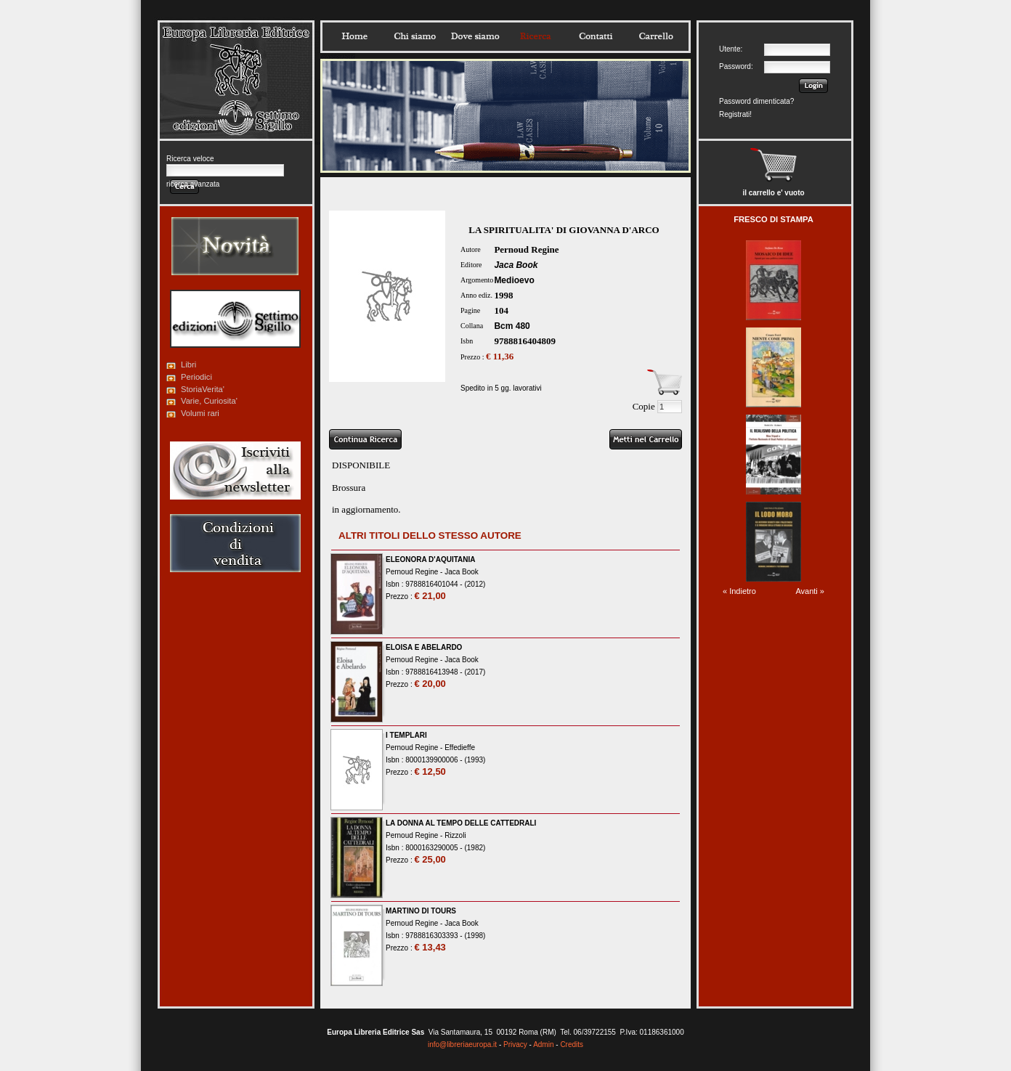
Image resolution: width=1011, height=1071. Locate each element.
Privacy (515, 1044)
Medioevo (514, 280)
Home (354, 36)
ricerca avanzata (192, 184)
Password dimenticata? (756, 101)
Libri (188, 364)
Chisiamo (414, 36)
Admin (543, 1044)
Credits (571, 1044)
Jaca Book (515, 265)
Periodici (196, 376)
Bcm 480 (511, 326)
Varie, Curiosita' (209, 400)
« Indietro (739, 591)
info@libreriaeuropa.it (462, 1044)
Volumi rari (200, 413)
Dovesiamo (475, 36)
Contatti (595, 36)
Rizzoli (455, 835)
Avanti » (809, 591)
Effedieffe (459, 748)
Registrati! (735, 114)
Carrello (656, 36)
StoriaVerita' (202, 389)
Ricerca (535, 36)
